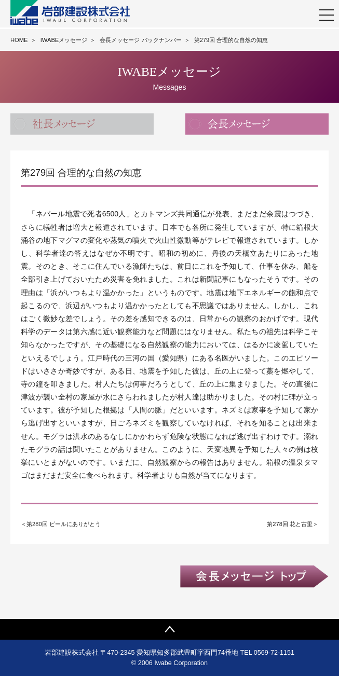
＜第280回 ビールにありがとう (61, 524)
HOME (19, 40)
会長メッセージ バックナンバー (140, 40)
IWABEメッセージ (64, 40)
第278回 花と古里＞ (292, 524)
